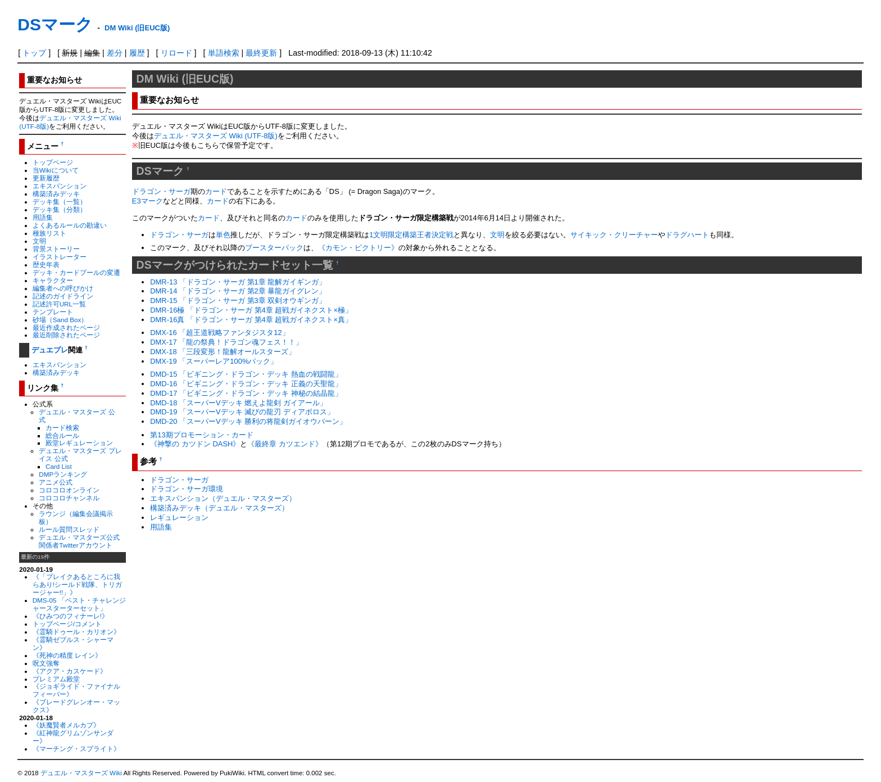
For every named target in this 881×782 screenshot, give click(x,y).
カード (216, 191)
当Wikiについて (56, 170)
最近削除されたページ (66, 334)
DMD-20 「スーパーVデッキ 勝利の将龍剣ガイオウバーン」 (248, 421)
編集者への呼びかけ (63, 288)
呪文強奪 (46, 663)
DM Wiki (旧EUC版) (137, 28)
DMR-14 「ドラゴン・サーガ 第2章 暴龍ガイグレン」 (238, 291)
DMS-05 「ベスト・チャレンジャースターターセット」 (79, 604)
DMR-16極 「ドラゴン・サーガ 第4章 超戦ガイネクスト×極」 (251, 310)
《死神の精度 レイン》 (67, 655)
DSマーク (55, 24)
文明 (39, 241)
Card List (59, 466)
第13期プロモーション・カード (201, 435)
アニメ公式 (55, 482)
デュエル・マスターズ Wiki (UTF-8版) (216, 136)
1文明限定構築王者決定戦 (411, 234)
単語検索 (223, 52)
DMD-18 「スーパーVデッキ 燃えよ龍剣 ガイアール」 (238, 403)
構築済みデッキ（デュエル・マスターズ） (219, 508)
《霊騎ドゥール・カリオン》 (76, 631)
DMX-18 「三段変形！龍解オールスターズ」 (223, 351)
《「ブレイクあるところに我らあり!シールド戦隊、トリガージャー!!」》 (77, 584)
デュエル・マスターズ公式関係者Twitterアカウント (79, 541)
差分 (114, 52)
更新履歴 (46, 178)
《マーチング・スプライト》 (76, 748)
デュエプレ (49, 350)
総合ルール (62, 435)
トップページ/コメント (67, 623)
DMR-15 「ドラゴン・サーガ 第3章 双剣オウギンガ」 (238, 300)
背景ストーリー (56, 248)
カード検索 (62, 427)
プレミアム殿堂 (56, 678)
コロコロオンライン (69, 490)
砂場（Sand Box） (60, 319)
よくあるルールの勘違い (70, 225)
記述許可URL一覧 (59, 304)
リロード (176, 52)
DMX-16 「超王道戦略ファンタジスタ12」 (219, 332)
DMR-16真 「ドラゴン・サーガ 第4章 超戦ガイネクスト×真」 (251, 319)
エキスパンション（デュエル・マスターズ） (223, 498)
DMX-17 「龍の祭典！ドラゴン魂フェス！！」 (226, 342)
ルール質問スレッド (69, 529)
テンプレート (53, 311)
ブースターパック (274, 247)
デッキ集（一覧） (60, 201)
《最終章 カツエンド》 (285, 444)
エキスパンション (60, 185)
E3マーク (147, 201)
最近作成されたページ (66, 327)
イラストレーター (60, 256)
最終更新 (261, 52)
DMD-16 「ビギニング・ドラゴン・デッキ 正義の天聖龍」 (246, 383)
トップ (34, 52)
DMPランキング (63, 474)
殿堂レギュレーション (79, 442)
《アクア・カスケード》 (70, 671)
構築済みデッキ (56, 193)
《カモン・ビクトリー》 (358, 247)
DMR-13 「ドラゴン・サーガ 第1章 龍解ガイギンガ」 (238, 282)
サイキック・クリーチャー (614, 234)
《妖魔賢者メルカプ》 (66, 725)
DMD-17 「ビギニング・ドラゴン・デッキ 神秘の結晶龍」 (246, 393)
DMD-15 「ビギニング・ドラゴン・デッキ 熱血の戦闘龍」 (246, 374)
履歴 (137, 52)
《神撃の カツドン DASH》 (195, 444)
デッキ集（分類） (60, 209)
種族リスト (49, 233)
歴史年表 (46, 264)
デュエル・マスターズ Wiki (81, 773)
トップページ (53, 162)
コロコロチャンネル (69, 497)
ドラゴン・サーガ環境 (186, 489)
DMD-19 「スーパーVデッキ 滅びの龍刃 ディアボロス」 (242, 412)
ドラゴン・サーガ (161, 191)
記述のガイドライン (63, 296)
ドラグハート (687, 234)
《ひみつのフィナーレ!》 (70, 616)
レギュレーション (179, 517)
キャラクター (53, 280)
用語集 (43, 217)
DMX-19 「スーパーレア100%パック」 (214, 361)
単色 (223, 234)
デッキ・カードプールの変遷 (76, 272)
